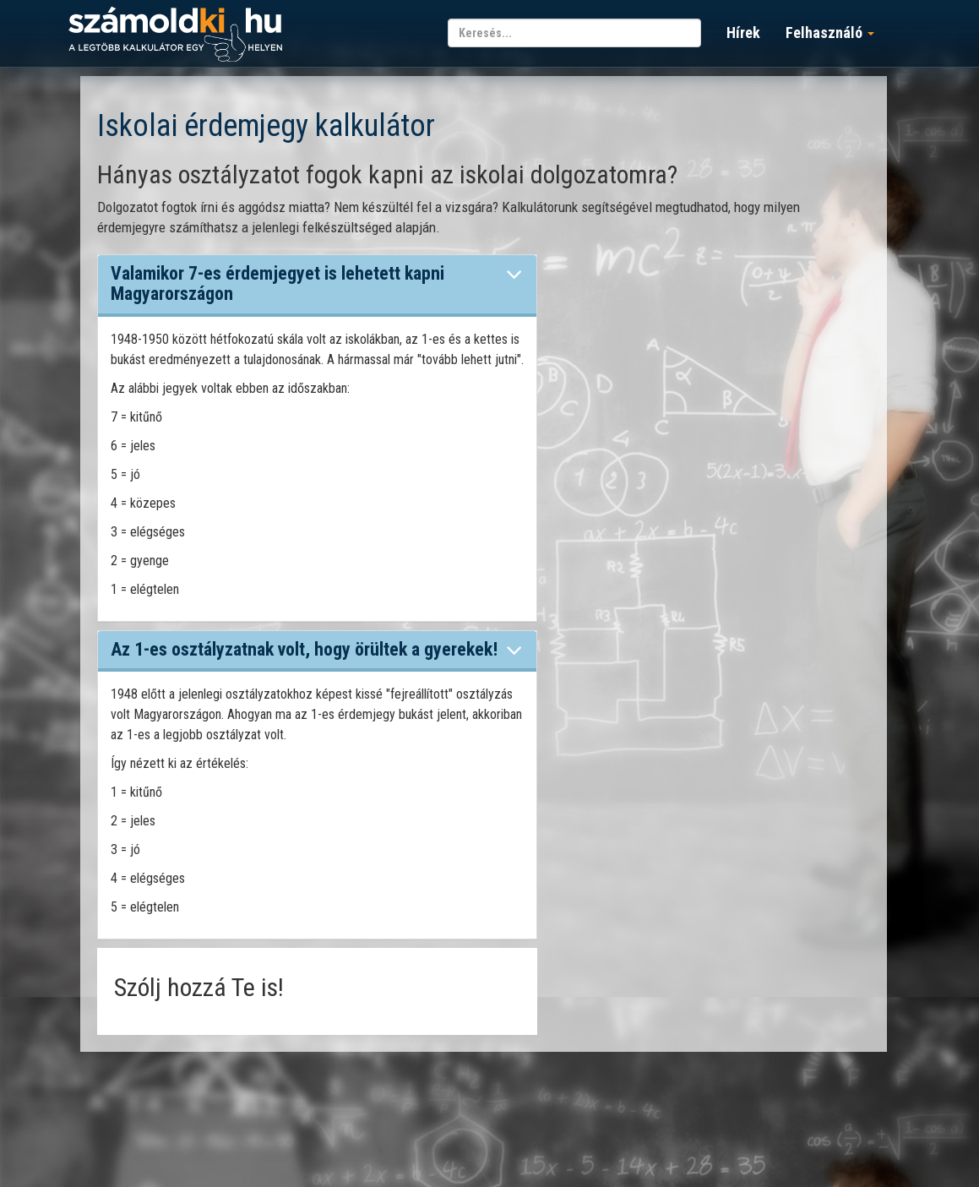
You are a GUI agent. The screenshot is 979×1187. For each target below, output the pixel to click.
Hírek (743, 32)
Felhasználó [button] (830, 32)
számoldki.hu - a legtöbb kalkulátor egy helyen (175, 35)
